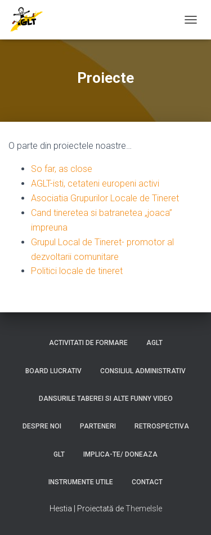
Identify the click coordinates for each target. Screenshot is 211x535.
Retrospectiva (161, 426)
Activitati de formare (88, 343)
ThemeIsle (143, 508)
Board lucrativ (53, 371)
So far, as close (61, 168)
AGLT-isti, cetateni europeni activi (95, 183)
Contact (147, 482)
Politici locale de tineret (77, 271)
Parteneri (98, 426)
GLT (59, 454)
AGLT (154, 343)
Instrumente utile (80, 482)
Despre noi (42, 426)
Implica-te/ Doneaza (120, 454)
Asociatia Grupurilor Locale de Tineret (105, 198)
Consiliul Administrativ (143, 371)
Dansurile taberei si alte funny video (106, 399)
